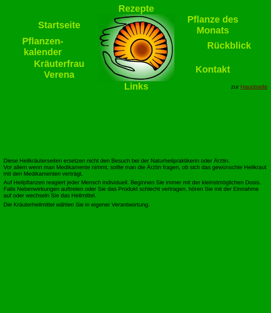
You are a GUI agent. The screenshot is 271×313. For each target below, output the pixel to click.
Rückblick (229, 45)
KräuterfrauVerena (59, 69)
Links (136, 86)
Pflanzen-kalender (43, 46)
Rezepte (136, 8)
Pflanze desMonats (212, 25)
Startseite (59, 25)
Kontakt (213, 69)
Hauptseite (254, 86)
